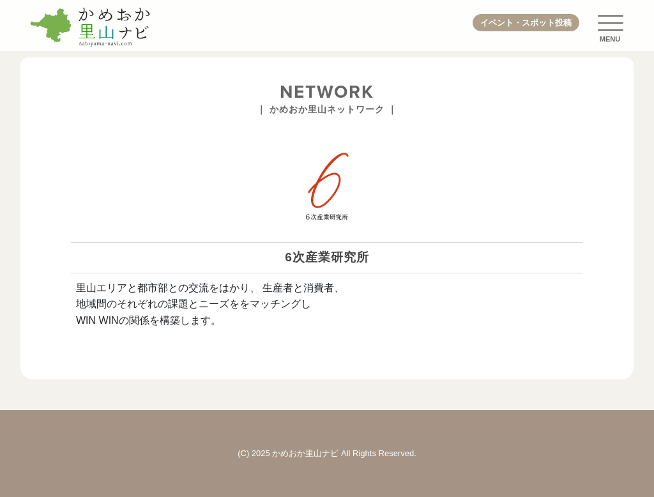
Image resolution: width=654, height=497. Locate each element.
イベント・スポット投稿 (526, 22)
